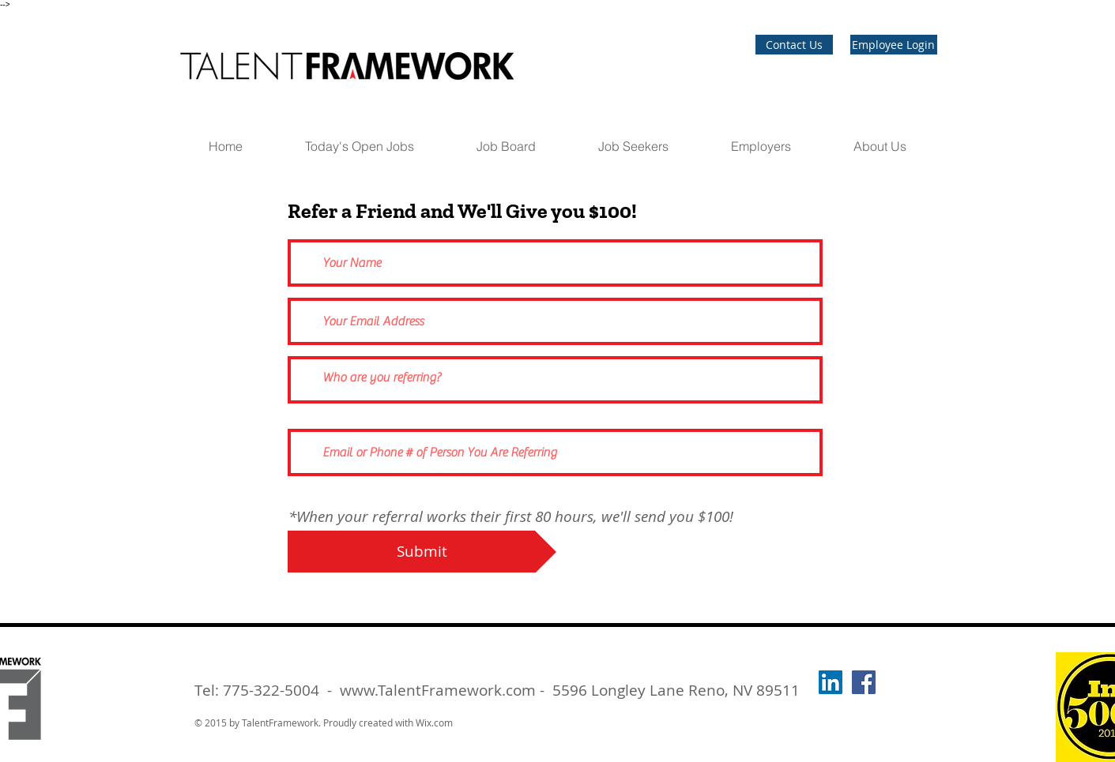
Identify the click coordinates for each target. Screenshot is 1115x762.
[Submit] (422, 551)
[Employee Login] (893, 44)
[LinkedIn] (830, 682)
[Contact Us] (794, 44)
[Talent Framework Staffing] (864, 682)
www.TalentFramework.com (438, 690)
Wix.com (434, 722)
